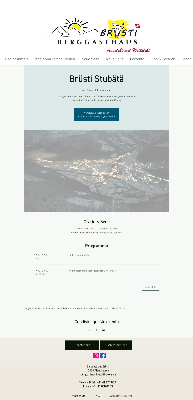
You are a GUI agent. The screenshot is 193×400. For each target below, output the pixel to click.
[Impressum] (78, 396)
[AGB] (98, 396)
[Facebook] (103, 355)
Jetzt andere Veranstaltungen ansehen (96, 116)
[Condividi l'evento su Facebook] (89, 330)
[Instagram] (96, 355)
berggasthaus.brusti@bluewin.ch (98, 374)
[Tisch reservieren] (116, 345)
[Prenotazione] (82, 345)
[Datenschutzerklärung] (121, 396)
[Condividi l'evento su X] (96, 330)
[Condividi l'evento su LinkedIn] (103, 330)
